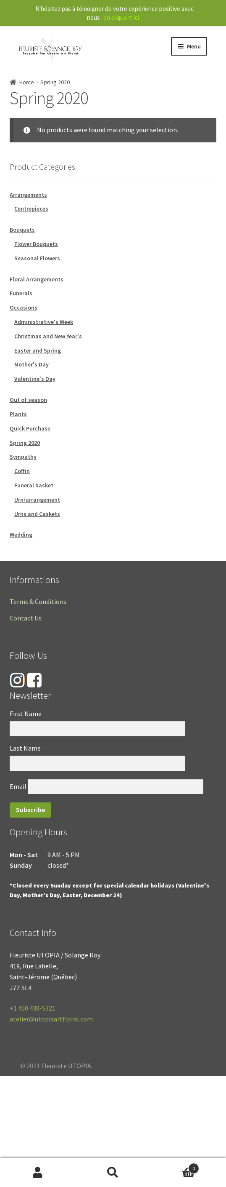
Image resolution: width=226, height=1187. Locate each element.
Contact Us (26, 618)
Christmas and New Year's (48, 336)
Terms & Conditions (38, 601)
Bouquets (22, 229)
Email (18, 786)
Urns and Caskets (37, 514)
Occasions (23, 307)
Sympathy (23, 456)
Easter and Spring (37, 350)
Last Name (25, 748)
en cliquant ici (121, 17)
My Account (37, 1172)
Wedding (21, 534)
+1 (32, 1008)
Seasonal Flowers (37, 258)
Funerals (21, 293)
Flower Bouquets (36, 244)
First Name (26, 713)
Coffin (22, 471)
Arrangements (28, 194)
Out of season (28, 400)
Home (26, 82)
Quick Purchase (30, 428)
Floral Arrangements (36, 279)
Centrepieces (31, 208)
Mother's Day (31, 364)
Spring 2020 (25, 442)
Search (112, 1172)
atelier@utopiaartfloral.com (51, 1019)
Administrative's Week (43, 322)
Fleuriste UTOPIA (66, 1065)
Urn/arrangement (37, 499)
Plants (18, 414)
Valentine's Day (34, 378)
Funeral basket (33, 485)
